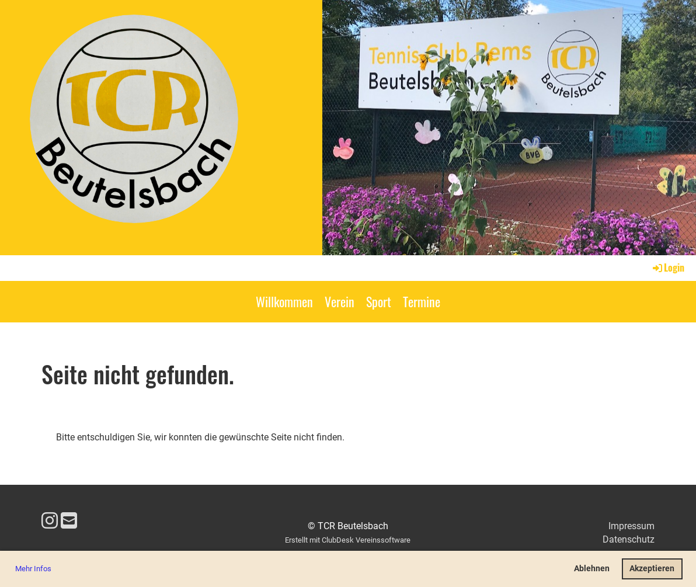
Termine (421, 301)
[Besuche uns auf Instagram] (49, 521)
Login (667, 267)
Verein (339, 301)
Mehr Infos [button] (33, 568)
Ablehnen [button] (592, 569)
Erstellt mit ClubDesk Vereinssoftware (347, 540)
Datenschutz (629, 539)
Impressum (631, 526)
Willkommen (284, 301)
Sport (378, 301)
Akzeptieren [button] (651, 569)
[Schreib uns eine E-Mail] (69, 521)
